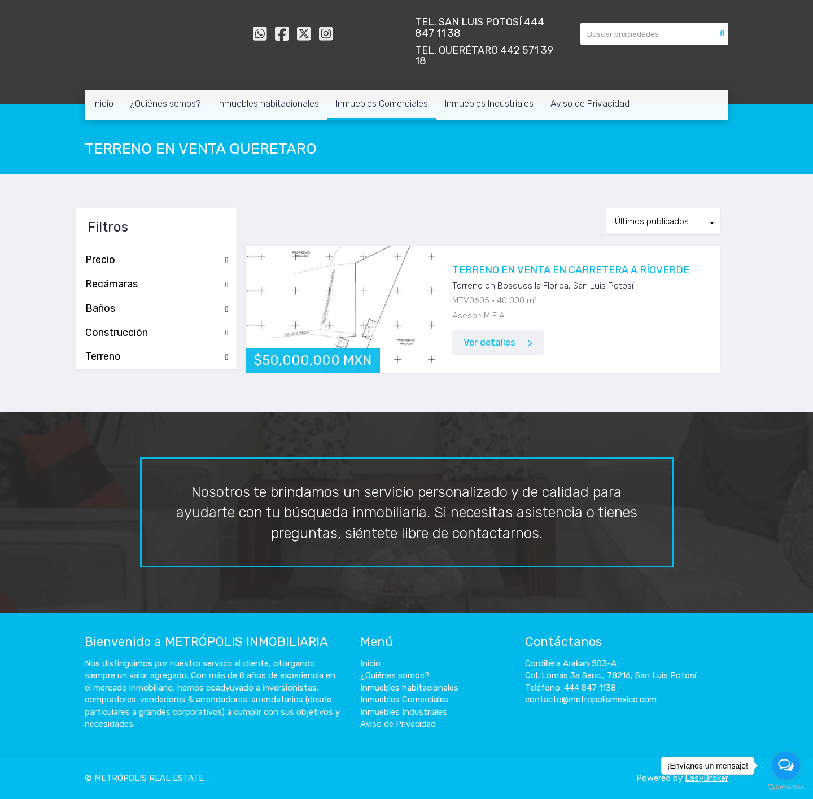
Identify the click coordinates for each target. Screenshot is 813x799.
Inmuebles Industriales (489, 103)
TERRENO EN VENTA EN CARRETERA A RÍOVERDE (570, 270)
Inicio (103, 103)
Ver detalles (489, 342)
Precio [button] (156, 260)
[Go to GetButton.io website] (786, 787)
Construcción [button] (156, 333)
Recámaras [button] (156, 284)
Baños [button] (156, 309)
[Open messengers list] (786, 766)
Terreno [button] (156, 357)
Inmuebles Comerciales (382, 103)
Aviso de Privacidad (590, 103)
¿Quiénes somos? (165, 103)
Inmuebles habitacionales (268, 103)
